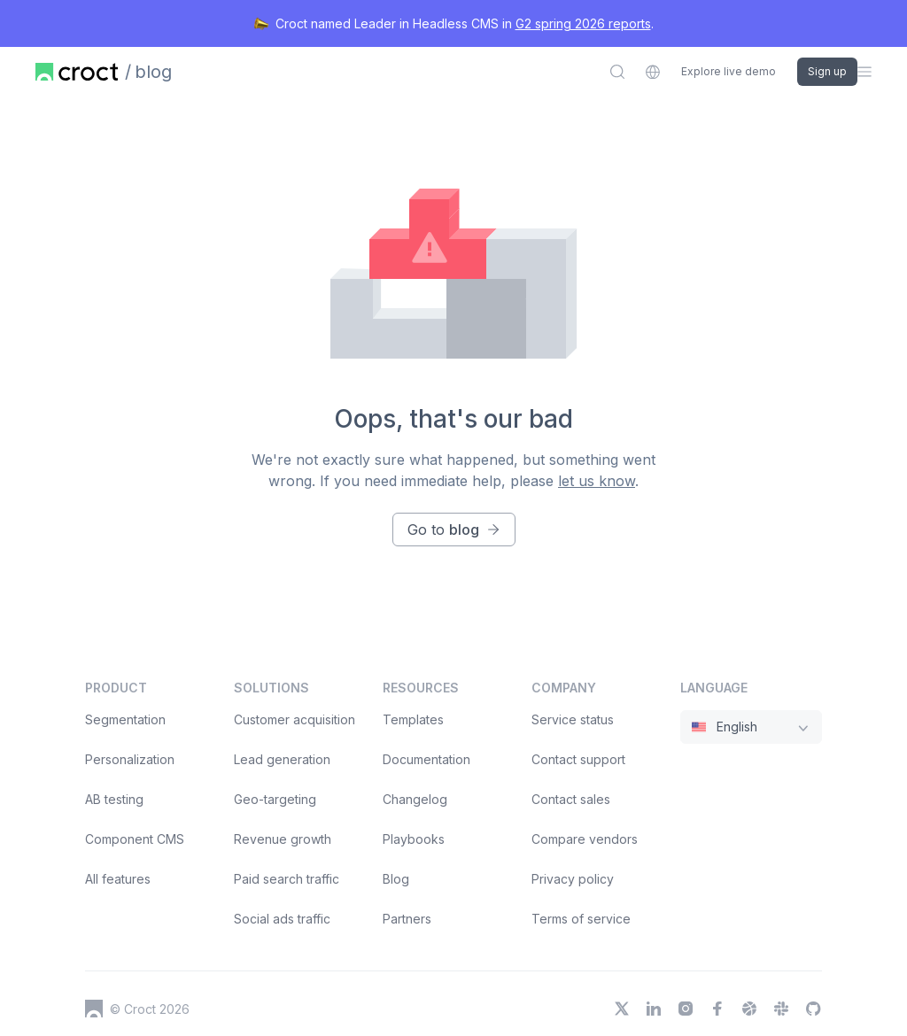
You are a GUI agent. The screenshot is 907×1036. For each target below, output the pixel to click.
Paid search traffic (286, 878)
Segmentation (125, 719)
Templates (413, 719)
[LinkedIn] (654, 1008)
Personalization (129, 759)
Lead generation (282, 759)
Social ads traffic (282, 918)
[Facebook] (717, 1008)
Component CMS (134, 839)
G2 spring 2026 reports (583, 23)
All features (118, 878)
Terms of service (581, 918)
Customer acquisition (294, 719)
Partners (407, 918)
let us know (596, 481)
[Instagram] (685, 1008)
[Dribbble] (749, 1008)
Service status (572, 719)
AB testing (114, 799)
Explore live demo (728, 72)
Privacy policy (572, 878)
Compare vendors (584, 839)
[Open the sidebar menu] (864, 72)
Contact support (578, 759)
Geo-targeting (275, 799)
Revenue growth (282, 839)
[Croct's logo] (94, 1008)
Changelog (415, 799)
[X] (622, 1008)
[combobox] (653, 72)
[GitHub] (813, 1008)
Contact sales (570, 799)
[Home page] (76, 71)
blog (153, 71)
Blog (396, 878)
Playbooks (414, 839)
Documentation (426, 759)
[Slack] (781, 1008)
